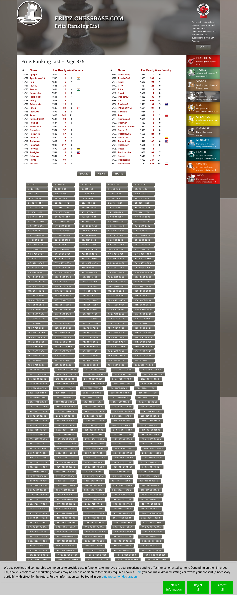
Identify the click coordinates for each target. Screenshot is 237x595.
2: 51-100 (60, 184)
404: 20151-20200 (126, 555)
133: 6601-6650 (90, 305)
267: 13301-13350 (65, 430)
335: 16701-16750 (150, 490)
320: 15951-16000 (149, 476)
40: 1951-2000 (143, 217)
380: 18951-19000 (153, 532)
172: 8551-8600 (63, 342)
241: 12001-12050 (37, 407)
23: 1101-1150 (89, 203)
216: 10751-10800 (37, 384)
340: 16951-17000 (151, 495)
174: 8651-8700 (116, 342)
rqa (32, 82)
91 (152, 104)
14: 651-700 (114, 194)
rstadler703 (124, 78)
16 (152, 148)
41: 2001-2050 (36, 221)
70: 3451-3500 (143, 245)
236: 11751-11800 (37, 402)
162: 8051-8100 (63, 333)
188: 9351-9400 (90, 356)
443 (152, 163)
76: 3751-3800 (36, 254)
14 (152, 93)
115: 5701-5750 (143, 286)
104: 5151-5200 (116, 277)
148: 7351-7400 (90, 319)
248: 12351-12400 (94, 411)
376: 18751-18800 (37, 532)
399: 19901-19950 (123, 550)
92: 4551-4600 (63, 268)
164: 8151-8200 (116, 333)
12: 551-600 (61, 194)
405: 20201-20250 (156, 555)
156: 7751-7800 (36, 328)
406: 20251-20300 (38, 560)
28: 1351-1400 (89, 208)
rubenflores (124, 141)
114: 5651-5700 (116, 286)
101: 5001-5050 (36, 277)
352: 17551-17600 (65, 509)
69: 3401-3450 (116, 245)
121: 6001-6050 (36, 296)
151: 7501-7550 (36, 323)
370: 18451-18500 (152, 522)
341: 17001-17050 (37, 499)
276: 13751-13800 (37, 439)
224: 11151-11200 (118, 388)
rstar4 (121, 82)
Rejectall (198, 587)
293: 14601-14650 (94, 453)
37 (64, 163)
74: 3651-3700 (116, 249)
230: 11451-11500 (148, 393)
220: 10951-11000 (151, 384)
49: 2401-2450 (116, 226)
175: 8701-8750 (143, 342)
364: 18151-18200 (122, 518)
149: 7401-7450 (116, 319)
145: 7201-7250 (143, 314)
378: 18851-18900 (95, 532)
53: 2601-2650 (89, 231)
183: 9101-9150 (89, 351)
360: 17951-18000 (151, 513)
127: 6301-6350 (63, 300)
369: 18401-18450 (123, 522)
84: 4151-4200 (116, 258)
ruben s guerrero (126, 126)
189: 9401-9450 (116, 356)
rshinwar (34, 156)
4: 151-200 (114, 184)
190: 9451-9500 (143, 356)
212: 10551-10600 (65, 379)
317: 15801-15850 (65, 476)
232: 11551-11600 (64, 397)
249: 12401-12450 (123, 411)
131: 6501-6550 (36, 305)
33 (152, 137)
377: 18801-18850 (66, 532)
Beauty (62, 70)
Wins (70, 70)
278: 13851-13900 (94, 439)
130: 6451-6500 (143, 300)
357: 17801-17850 (66, 513)
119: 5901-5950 (116, 291)
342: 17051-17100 (66, 499)
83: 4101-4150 (89, 258)
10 (64, 104)
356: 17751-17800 (37, 513)
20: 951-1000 (142, 198)
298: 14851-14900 (95, 458)
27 (64, 89)
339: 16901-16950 (123, 495)
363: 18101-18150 (94, 518)
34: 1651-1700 (115, 212)
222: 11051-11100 (64, 388)
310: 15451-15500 (151, 467)
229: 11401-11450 (120, 393)
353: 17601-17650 (93, 509)
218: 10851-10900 (94, 384)
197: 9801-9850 (63, 365)
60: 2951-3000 (143, 235)
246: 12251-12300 (37, 411)
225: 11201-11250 (146, 388)
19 (152, 119)
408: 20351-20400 (98, 560)
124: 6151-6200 (116, 296)
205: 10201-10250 (151, 370)
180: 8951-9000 (143, 346)
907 (152, 100)
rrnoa (33, 108)
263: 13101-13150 (93, 425)
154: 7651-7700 (116, 323)
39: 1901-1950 (115, 217)
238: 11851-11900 (93, 402)
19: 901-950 (114, 198)
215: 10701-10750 (150, 379)
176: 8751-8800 (36, 346)
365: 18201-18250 (150, 518)
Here (138, 572)
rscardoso (35, 130)
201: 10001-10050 (37, 370)
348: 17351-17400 (94, 504)
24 (64, 74)
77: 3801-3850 (63, 254)
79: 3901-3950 (116, 254)
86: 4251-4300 (36, 263)
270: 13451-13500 (151, 430)
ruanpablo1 (124, 119)
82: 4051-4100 (63, 258)
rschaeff (34, 137)
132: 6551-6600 (63, 305)
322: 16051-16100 (65, 481)
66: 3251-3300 (36, 245)
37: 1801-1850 (62, 217)
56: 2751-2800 (36, 235)
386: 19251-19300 (37, 541)
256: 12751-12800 (37, 421)
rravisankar (35, 93)
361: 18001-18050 (37, 518)
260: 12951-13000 (151, 421)
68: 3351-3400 (89, 245)
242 (64, 115)
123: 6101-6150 (89, 296)
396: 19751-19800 (37, 550)
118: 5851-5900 (90, 291)
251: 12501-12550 (37, 416)
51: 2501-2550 (35, 231)
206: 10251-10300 (37, 374)
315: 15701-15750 (148, 472)
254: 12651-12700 (121, 416)
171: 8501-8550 (36, 342)
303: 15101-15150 (94, 462)
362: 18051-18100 (66, 518)
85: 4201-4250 (143, 258)
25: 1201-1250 (142, 203)
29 (64, 119)
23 (64, 148)
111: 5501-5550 (36, 286)
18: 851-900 (88, 198)
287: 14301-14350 (66, 448)
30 (152, 97)
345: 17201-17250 (150, 499)
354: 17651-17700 (121, 509)
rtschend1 (123, 111)
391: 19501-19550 (37, 546)
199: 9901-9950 (116, 365)
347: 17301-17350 (66, 504)
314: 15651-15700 (120, 472)
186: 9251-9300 (36, 356)
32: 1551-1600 (62, 212)
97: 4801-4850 (63, 272)
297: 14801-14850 (66, 458)
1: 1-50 (31, 184)
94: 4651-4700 (116, 268)
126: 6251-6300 (36, 300)
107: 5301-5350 (63, 282)
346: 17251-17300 (37, 504)
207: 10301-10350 (66, 374)
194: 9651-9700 (116, 360)
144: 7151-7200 (116, 314)
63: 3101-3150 (89, 240)
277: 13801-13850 (66, 439)
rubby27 (122, 123)
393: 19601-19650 (93, 546)
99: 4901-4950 (116, 272)
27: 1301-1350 (62, 208)
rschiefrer (35, 141)
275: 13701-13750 (150, 434)
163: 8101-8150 (90, 333)
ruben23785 (124, 134)
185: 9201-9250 (143, 351)
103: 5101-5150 (89, 277)
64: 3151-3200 (115, 240)
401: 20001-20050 (38, 555)
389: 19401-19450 (123, 541)
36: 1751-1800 (35, 217)
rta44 (121, 93)
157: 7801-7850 (63, 328)
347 (152, 160)
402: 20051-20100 (68, 555)
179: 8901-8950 (116, 346)
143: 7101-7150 (89, 314)
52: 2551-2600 (62, 231)
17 (64, 141)
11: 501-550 (34, 194)
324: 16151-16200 (121, 481)
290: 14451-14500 (153, 448)
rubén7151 (124, 137)
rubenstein (123, 145)
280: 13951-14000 (151, 439)
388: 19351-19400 (94, 541)
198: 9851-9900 (90, 365)
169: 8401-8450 (116, 337)
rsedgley (34, 152)
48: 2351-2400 (90, 226)
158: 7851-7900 (90, 328)
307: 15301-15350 (66, 467)
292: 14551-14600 (65, 453)
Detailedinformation (174, 587)
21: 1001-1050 (35, 203)
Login (203, 47)
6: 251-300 (34, 189)
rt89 (120, 89)
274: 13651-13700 (121, 434)
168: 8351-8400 (90, 337)
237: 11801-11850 (65, 402)
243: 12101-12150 (94, 407)
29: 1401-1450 (115, 208)
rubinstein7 (124, 163)
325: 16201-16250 (149, 481)
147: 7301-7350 (63, 319)
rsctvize (34, 148)
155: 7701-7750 (143, 323)
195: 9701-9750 (143, 360)
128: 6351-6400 (90, 300)
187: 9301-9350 (63, 356)
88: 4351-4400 (90, 263)
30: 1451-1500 (142, 208)
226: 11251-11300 (37, 393)
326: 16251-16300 (37, 485)
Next (101, 173)
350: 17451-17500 (151, 504)
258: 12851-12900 (94, 421)
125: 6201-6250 (143, 296)
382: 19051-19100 (66, 536)
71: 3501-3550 (35, 249)
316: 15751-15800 (37, 476)
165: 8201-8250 (143, 333)
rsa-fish (34, 123)
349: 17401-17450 (123, 504)
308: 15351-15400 (94, 467)
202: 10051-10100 (66, 370)
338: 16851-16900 (94, 495)
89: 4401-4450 (116, 263)
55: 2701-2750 (142, 231)
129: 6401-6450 (116, 300)
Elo (55, 70)
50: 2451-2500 (143, 226)
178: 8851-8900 (90, 346)
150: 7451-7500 (143, 319)
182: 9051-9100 (63, 351)
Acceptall (222, 587)
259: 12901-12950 (123, 421)
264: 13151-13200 (121, 425)
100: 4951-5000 (143, 272)
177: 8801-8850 (63, 346)
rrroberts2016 (37, 119)
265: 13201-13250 (149, 425)
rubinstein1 (124, 160)
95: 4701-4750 (143, 268)
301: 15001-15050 (37, 462)
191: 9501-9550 (36, 360)
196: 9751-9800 (36, 365)
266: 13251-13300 (37, 430)
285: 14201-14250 (151, 444)
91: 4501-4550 (36, 268)
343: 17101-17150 (94, 499)
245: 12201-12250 (150, 407)
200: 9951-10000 (144, 365)
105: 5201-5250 (143, 277)
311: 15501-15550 (37, 472)
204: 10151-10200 (123, 370)
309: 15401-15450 (123, 467)
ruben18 (122, 130)
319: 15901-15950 (122, 476)
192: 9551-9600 (63, 360)
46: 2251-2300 (36, 226)
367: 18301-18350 (66, 522)
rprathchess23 (37, 78)
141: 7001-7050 (36, 314)
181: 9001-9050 (36, 351)
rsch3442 (35, 134)
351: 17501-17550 (37, 509)
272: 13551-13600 (65, 434)
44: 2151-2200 (116, 221)
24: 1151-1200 (115, 203)
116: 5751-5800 (36, 291)
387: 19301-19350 (66, 541)
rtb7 (120, 100)
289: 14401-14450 (124, 448)
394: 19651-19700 (121, 546)
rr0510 (33, 85)
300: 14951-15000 (153, 458)
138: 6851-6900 (90, 309)
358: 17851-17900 (94, 513)
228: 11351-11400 (92, 393)
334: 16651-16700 (121, 490)
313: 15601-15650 (93, 472)
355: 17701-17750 (150, 509)
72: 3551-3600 (62, 249)
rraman (33, 89)
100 (152, 141)
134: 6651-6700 (116, 305)
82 (64, 108)
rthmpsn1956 (125, 108)
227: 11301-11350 (65, 393)
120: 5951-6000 (143, 291)
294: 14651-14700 (123, 453)
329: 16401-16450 (122, 485)
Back (84, 173)
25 (152, 85)
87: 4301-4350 (63, 263)
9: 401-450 (114, 189)
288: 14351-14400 (95, 448)
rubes (121, 148)
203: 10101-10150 (95, 370)
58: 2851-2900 (89, 235)
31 (64, 85)
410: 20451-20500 (157, 560)
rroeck (33, 115)
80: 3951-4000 (143, 254)
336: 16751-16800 (37, 495)
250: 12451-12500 (151, 411)
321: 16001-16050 (37, 481)
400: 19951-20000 (152, 550)
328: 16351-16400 (94, 485)
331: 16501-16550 (37, 490)
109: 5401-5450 (116, 282)
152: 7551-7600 (63, 323)
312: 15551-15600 (65, 472)
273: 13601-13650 (93, 434)
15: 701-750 (141, 194)
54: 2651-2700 (116, 231)
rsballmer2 (35, 126)
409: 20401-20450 (128, 560)
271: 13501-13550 (37, 434)
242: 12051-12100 (66, 407)
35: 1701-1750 (142, 212)
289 (152, 78)
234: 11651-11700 (119, 397)
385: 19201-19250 (150, 536)
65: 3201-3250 (142, 240)
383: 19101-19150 (94, 536)
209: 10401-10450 (124, 374)
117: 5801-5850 (63, 291)
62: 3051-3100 (62, 240)
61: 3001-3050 (36, 240)
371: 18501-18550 (37, 527)
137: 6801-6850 (63, 309)
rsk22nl (34, 163)
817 (64, 145)
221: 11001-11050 (37, 388)
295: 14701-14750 (151, 453)
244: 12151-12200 (121, 407)
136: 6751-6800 (36, 309)
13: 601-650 (88, 194)
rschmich (35, 145)
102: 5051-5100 (63, 277)
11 (152, 126)
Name (33, 70)
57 (64, 134)
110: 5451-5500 (143, 282)
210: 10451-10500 (153, 374)
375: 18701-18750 (151, 527)
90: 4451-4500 (143, 263)
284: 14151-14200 (123, 444)
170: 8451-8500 (143, 337)
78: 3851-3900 (89, 254)
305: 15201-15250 (150, 462)
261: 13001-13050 (37, 425)
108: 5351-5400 (90, 282)
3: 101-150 (87, 184)
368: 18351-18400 (95, 522)
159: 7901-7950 (116, 328)
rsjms (33, 160)
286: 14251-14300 (37, 448)
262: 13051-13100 (65, 425)
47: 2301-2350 (63, 226)
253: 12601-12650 (93, 416)
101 (152, 152)
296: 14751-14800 (37, 458)
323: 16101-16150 (93, 481)
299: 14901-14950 (124, 458)
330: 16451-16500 (151, 485)
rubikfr (121, 156)
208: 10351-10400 (95, 374)
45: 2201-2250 (143, 221)
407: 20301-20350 (68, 560)
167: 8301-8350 (63, 337)
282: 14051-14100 (66, 444)
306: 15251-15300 (37, 467)
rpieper (33, 74)
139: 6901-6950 (116, 309)
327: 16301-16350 (65, 485)
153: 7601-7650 (90, 323)
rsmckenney (124, 74)
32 (64, 130)
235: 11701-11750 (147, 397)
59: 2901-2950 (116, 235)
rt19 (120, 85)
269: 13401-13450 (122, 430)
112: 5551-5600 (63, 286)
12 (64, 152)
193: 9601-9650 (90, 360)
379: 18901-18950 (124, 532)
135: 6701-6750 (143, 305)
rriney (33, 100)
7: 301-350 (60, 189)
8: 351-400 (88, 189)
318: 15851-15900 (93, 476)
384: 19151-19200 (121, 536)
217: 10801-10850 (66, 384)
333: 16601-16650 (93, 490)
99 (64, 160)
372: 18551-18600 (65, 527)
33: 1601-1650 (89, 212)
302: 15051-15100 (66, 462)
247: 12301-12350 (66, 411)
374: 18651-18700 (123, 527)
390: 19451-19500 (151, 541)
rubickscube (124, 152)
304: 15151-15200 (121, 462)
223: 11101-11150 (91, 388)
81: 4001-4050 (36, 258)
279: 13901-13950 (123, 439)
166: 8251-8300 (36, 337)
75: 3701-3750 (142, 249)
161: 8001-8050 (36, 333)
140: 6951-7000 (143, 309)
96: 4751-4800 (36, 272)
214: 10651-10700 (121, 379)
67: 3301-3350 (62, 245)
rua (120, 115)
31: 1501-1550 (35, 212)
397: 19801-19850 (66, 550)
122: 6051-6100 (63, 296)
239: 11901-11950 (120, 402)
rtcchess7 (123, 104)
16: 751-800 (34, 198)
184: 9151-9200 (116, 351)
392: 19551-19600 (65, 546)
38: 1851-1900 (89, 217)
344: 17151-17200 (121, 499)
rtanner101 (124, 97)
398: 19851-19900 (94, 550)
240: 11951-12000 (148, 402)
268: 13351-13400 (94, 430)
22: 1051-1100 (62, 203)
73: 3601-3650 (89, 249)
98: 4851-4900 (90, 272)
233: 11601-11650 (92, 397)
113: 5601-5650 (90, 286)
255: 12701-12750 (150, 416)
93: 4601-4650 (89, 268)
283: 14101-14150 (95, 444)
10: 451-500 (141, 189)
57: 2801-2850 (63, 235)
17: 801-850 (61, 198)
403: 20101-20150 (97, 555)
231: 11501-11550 (37, 397)
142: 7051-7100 (63, 314)
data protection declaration (119, 576)
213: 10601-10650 (93, 379)
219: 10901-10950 (123, 384)
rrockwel (34, 111)
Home (119, 173)
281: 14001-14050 (37, 444)
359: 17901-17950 (123, 513)
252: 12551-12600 (65, 416)
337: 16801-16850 (66, 495)
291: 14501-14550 (37, 453)
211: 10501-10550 (37, 379)
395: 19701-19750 (150, 546)
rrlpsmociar (36, 104)
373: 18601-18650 (94, 527)
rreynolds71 (36, 97)
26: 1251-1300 (35, 208)
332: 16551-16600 (65, 490)
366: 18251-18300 (37, 522)
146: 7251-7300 (36, 319)
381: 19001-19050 (37, 536)
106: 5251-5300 (36, 282)
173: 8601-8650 (90, 342)
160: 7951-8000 (143, 328)
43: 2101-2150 (89, 221)
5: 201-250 (140, 184)
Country (78, 70)
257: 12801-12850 (66, 421)
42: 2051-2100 (62, 221)
